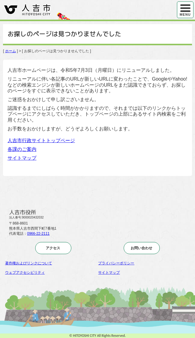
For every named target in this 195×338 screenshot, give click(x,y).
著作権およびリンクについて (28, 263)
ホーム (10, 51)
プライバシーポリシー (116, 263)
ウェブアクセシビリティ (25, 272)
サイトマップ (22, 158)
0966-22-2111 (38, 233)
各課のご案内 (22, 149)
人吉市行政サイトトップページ (41, 140)
